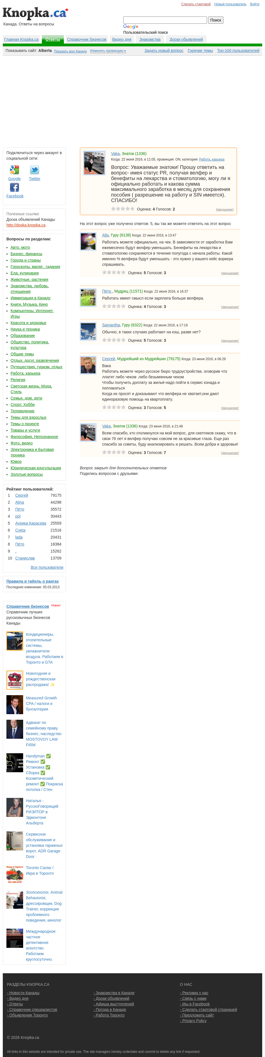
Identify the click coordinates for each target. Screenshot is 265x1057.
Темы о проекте (25, 424)
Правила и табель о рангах (32, 581)
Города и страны (26, 260)
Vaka (115, 153)
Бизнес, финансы (26, 254)
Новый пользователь (230, 4)
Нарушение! (225, 209)
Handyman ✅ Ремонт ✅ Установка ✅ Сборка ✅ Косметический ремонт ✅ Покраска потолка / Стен (44, 773)
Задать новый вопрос (163, 50)
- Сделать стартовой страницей (208, 1009)
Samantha (111, 325)
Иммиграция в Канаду (30, 298)
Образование (23, 335)
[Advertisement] (132, 100)
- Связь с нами (193, 998)
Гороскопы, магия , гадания (35, 266)
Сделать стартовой (196, 4)
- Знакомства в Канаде (113, 993)
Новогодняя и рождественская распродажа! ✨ (41, 679)
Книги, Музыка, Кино (29, 304)
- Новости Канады (23, 993)
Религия (18, 379)
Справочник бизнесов (87, 39)
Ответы (52, 39)
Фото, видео (22, 443)
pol (18, 516)
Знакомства (149, 39)
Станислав (25, 558)
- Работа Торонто (108, 1015)
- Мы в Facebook (195, 1004)
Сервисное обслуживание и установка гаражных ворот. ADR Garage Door (44, 845)
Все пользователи (47, 567)
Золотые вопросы (27, 474)
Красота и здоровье (28, 323)
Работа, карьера (25, 373)
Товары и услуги (25, 430)
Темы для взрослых (28, 417)
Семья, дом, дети (26, 398)
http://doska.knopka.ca (25, 225)
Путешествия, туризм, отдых (36, 367)
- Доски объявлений (111, 998)
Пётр (19, 509)
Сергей (21, 495)
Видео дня (121, 39)
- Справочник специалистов (32, 1009)
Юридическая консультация (36, 468)
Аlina (19, 502)
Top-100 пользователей (238, 50)
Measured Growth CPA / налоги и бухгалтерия (41, 703)
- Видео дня (17, 998)
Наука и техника (25, 329)
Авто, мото (20, 247)
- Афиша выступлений (113, 1004)
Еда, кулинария (25, 273)
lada (19, 537)
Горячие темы (200, 50)
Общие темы (22, 354)
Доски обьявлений (186, 39)
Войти (254, 4)
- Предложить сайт (197, 1015)
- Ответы (15, 1004)
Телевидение (23, 411)
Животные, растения (29, 279)
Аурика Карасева (30, 523)
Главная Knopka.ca (21, 39)
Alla (105, 235)
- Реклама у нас (194, 993)
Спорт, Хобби (23, 404)
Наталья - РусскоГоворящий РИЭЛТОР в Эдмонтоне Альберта (42, 811)
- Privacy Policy (193, 1020)
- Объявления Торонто (27, 1015)
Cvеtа (20, 530)
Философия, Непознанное (34, 436)
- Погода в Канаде (109, 1009)
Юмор (16, 461)
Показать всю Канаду (70, 51)
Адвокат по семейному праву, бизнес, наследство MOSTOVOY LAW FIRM (43, 733)
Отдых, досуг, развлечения (35, 360)
